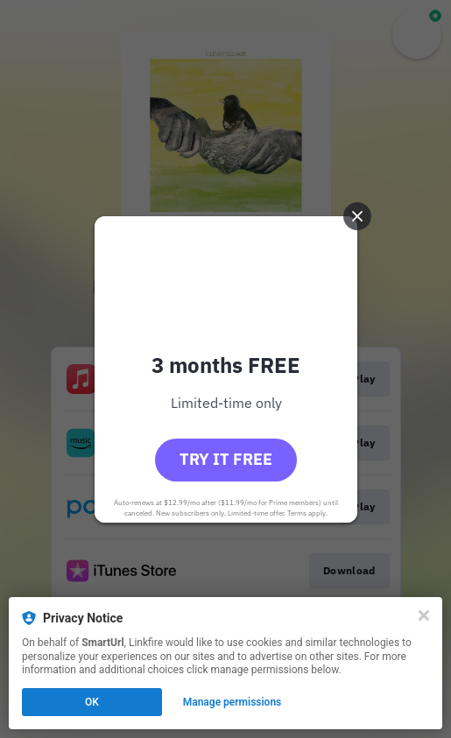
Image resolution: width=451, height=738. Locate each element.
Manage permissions (232, 702)
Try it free (226, 459)
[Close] (424, 615)
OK (92, 702)
